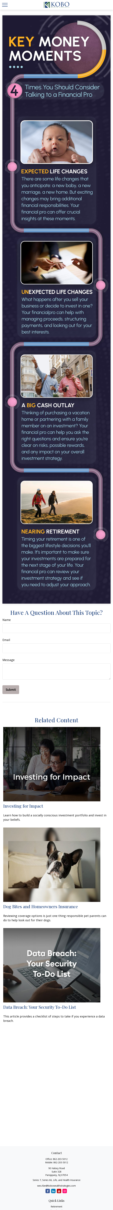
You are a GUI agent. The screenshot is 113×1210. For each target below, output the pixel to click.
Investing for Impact (23, 806)
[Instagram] (64, 1191)
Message (8, 660)
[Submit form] (10, 689)
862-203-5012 (60, 1159)
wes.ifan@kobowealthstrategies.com (56, 1185)
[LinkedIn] (53, 1191)
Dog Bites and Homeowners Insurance (40, 906)
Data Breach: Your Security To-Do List (39, 1007)
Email (6, 640)
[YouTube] (59, 1191)
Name (6, 620)
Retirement (56, 1206)
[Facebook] (47, 1191)
